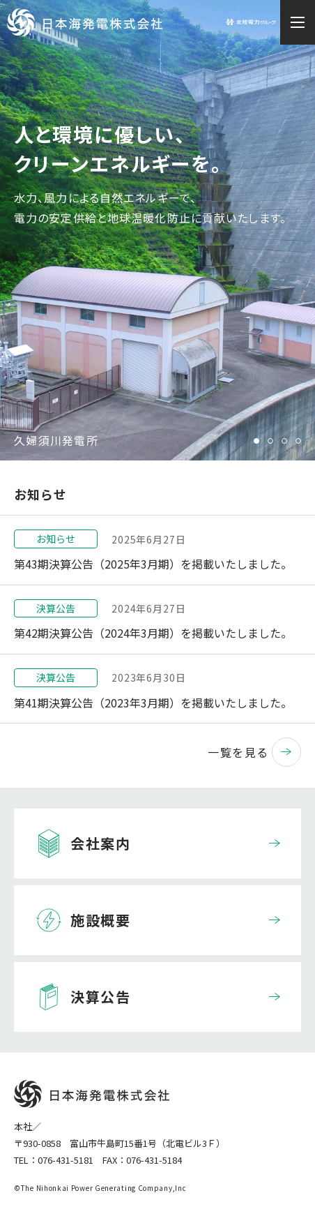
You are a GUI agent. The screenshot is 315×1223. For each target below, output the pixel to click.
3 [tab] (284, 441)
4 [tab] (298, 441)
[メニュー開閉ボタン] (297, 22)
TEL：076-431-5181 (53, 1159)
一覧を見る (254, 752)
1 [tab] (256, 441)
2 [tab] (270, 441)
